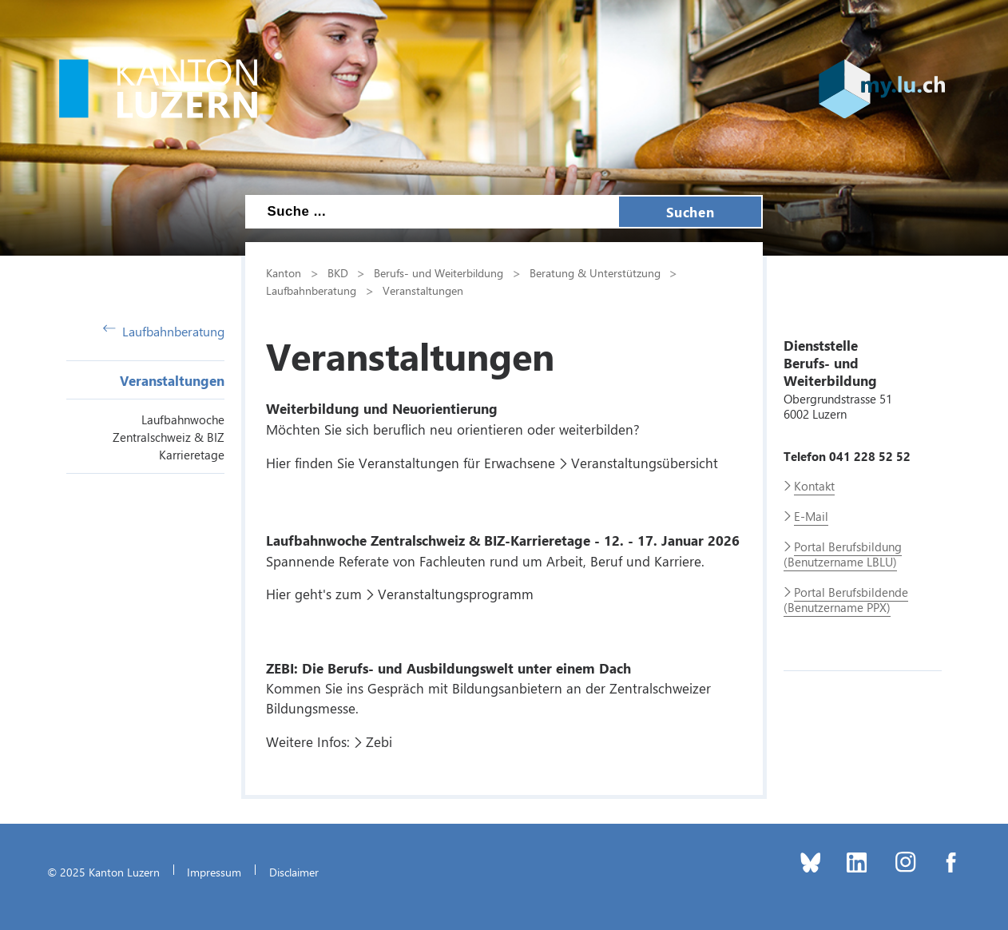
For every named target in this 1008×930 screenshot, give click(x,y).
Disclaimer (294, 871)
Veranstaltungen (172, 380)
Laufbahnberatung (163, 331)
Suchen (690, 212)
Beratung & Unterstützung (595, 272)
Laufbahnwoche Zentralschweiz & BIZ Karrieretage (168, 437)
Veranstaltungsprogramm (456, 593)
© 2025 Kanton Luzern (103, 871)
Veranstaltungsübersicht (644, 462)
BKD (337, 272)
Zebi (379, 741)
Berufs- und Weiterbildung (438, 272)
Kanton (283, 272)
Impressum (214, 871)
